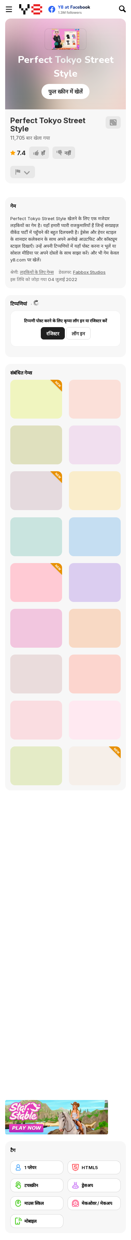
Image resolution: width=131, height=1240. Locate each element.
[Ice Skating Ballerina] (36, 490)
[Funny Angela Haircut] (95, 399)
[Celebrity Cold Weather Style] (95, 444)
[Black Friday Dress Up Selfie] (36, 444)
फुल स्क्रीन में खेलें (65, 91)
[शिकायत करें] (22, 172)
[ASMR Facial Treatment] (36, 582)
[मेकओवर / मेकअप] (94, 1203)
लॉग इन (78, 333)
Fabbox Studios (89, 272)
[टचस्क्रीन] (36, 1185)
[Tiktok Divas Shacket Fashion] (95, 582)
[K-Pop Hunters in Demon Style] (36, 399)
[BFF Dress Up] (95, 536)
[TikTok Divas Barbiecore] (36, 536)
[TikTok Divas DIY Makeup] (36, 765)
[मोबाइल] (36, 1221)
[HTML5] (94, 1167)
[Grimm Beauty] (95, 628)
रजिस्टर (52, 333)
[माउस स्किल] (36, 1203)
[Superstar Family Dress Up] (95, 674)
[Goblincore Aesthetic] (36, 674)
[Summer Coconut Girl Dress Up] (36, 628)
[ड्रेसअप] (94, 1185)
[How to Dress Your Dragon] (95, 765)
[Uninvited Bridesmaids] (95, 720)
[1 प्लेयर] (36, 1167)
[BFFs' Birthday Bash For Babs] (95, 490)
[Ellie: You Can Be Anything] (36, 720)
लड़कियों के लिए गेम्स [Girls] (37, 272)
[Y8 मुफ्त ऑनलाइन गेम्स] (30, 9)
